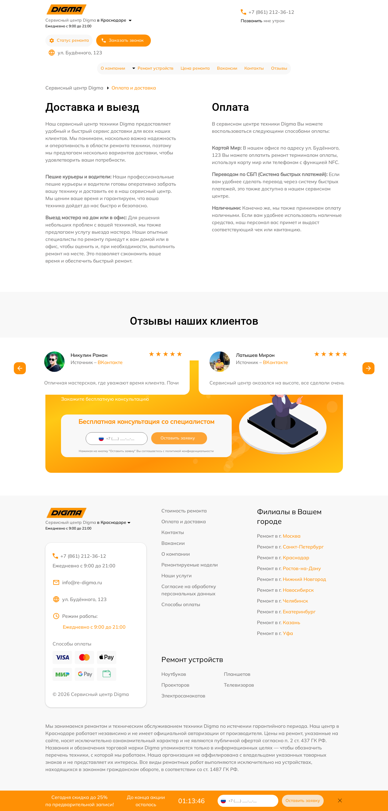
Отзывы (279, 68)
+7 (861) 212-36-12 (271, 12)
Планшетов (237, 674)
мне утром (262, 20)
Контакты (254, 68)
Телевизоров (239, 685)
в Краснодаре (114, 20)
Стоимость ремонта (184, 511)
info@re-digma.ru (77, 582)
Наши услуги (176, 576)
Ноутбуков (173, 674)
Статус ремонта (69, 40)
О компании (113, 68)
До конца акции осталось (146, 800)
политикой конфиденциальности (189, 451)
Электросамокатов (183, 696)
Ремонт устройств (155, 68)
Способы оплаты (180, 604)
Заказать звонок (122, 40)
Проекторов (175, 685)
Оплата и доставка (183, 521)
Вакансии (227, 68)
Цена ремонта (195, 68)
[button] (20, 368)
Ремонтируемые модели (189, 565)
